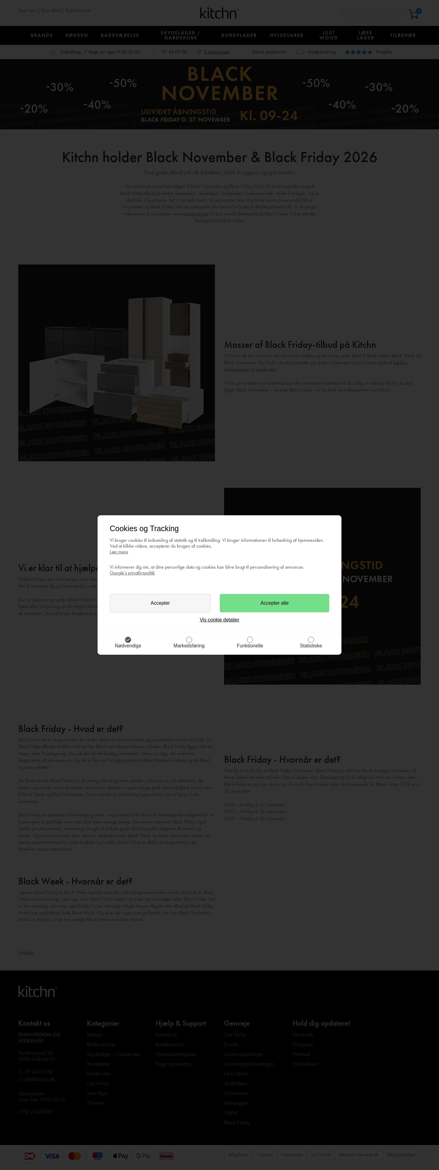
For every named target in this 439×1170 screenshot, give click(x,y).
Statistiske (311, 645)
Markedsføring (189, 645)
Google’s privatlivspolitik (132, 573)
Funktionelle (250, 645)
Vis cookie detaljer (219, 619)
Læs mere (119, 552)
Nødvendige (128, 645)
